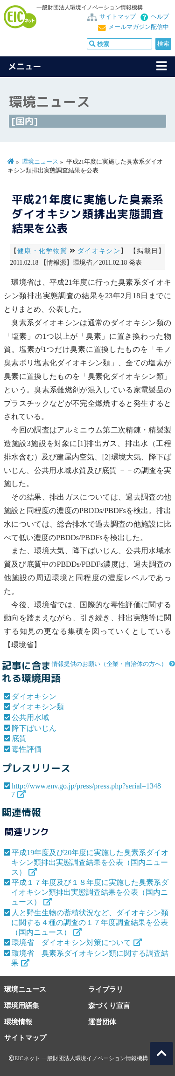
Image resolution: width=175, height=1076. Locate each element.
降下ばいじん (34, 728)
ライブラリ (105, 989)
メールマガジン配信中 (138, 27)
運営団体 (102, 1022)
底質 (19, 738)
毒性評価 (27, 749)
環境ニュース (40, 161)
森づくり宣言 (109, 1005)
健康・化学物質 (42, 250)
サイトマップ (117, 17)
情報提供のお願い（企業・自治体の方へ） (109, 664)
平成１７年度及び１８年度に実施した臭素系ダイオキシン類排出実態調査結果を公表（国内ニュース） (89, 892)
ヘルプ (160, 17)
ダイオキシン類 (38, 707)
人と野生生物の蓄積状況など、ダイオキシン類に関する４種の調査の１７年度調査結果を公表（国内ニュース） (89, 922)
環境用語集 (21, 1005)
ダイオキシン (98, 250)
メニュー (24, 66)
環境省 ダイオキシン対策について (71, 942)
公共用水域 (30, 717)
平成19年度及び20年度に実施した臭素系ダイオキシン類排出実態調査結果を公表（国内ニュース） (89, 862)
